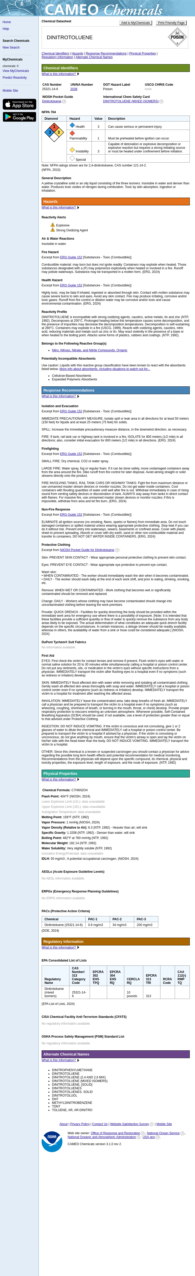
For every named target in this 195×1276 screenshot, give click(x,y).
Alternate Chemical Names (94, 57)
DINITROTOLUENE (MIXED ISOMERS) (131, 101)
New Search (11, 47)
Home (7, 22)
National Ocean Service (163, 1133)
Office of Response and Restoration (115, 1133)
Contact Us (99, 1124)
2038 (73, 89)
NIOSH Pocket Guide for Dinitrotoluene (87, 550)
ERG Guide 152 (71, 257)
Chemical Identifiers (55, 53)
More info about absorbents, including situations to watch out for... (105, 369)
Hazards (77, 53)
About (64, 1124)
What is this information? (59, 74)
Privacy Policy (80, 1124)
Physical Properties (142, 53)
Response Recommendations (106, 53)
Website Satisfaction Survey (129, 1124)
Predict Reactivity (15, 77)
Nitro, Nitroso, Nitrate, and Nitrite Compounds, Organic (89, 350)
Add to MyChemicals (135, 23)
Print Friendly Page (171, 23)
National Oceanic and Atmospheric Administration (102, 1137)
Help (6, 29)
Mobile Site (10, 90)
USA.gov (149, 1137)
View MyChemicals (16, 71)
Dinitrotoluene (51, 101)
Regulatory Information (57, 57)
